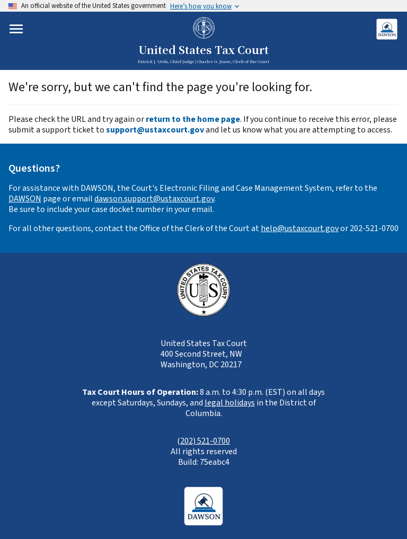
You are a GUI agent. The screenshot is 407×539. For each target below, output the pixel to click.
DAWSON (24, 199)
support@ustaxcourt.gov (155, 130)
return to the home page (193, 119)
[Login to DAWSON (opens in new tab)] (387, 29)
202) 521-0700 (205, 441)
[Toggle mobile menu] (16, 29)
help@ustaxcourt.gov (300, 228)
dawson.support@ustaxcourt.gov (154, 199)
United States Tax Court (203, 50)
